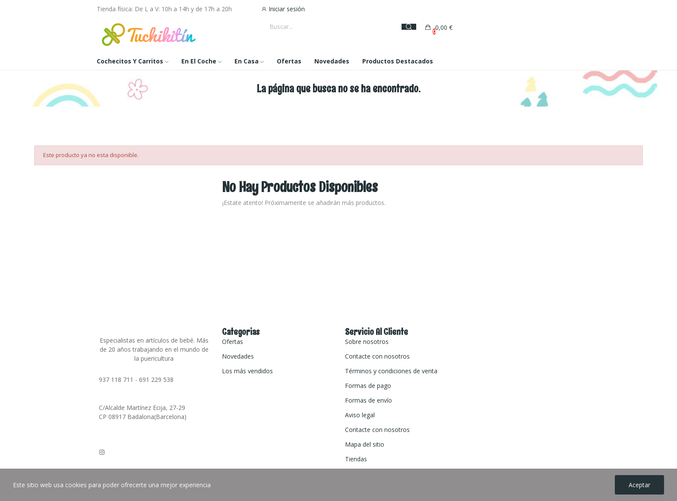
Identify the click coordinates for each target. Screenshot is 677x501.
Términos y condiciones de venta (391, 371)
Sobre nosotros (367, 341)
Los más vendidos (247, 371)
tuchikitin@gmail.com (128, 445)
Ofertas (232, 341)
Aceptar (639, 485)
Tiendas (356, 459)
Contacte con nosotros (377, 356)
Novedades (238, 356)
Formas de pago (368, 385)
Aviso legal (360, 415)
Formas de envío (368, 400)
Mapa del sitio (364, 444)
